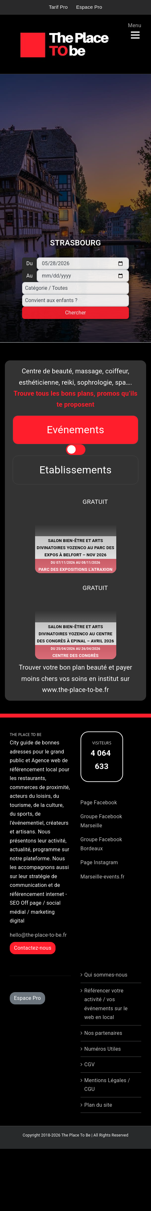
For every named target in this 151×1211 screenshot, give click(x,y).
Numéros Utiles (102, 1049)
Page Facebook (99, 802)
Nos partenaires (103, 1033)
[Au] (83, 276)
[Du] (83, 263)
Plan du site (98, 1105)
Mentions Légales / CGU (107, 1084)
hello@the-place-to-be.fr (38, 935)
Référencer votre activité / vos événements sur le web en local (106, 1004)
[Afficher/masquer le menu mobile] (136, 35)
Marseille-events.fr (103, 877)
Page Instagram (99, 862)
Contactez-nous (32, 948)
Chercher (75, 313)
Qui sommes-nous (106, 975)
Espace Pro (27, 998)
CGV (89, 1064)
